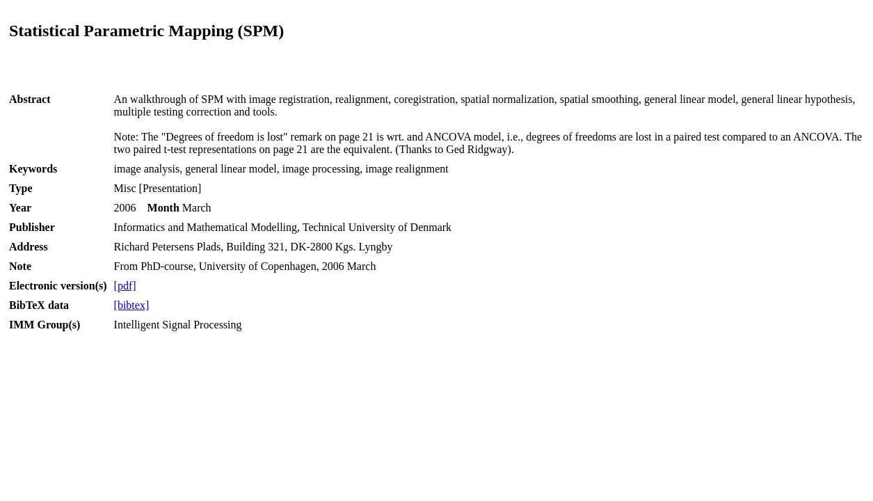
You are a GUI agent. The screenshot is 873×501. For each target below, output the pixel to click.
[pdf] (125, 286)
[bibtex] (132, 305)
